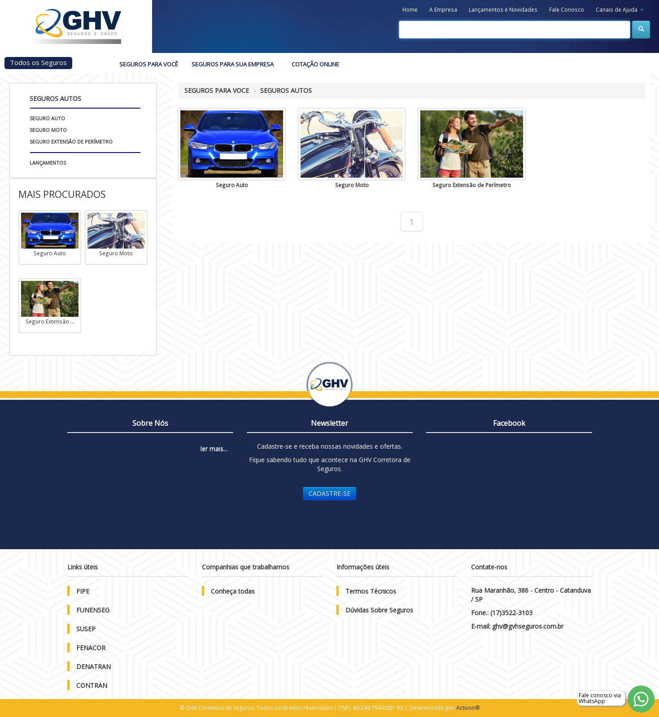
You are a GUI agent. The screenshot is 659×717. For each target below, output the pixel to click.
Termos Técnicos (370, 591)
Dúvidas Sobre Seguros (379, 610)
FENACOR (90, 647)
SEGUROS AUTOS (286, 90)
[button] (619, 10)
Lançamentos (48, 162)
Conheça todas (233, 591)
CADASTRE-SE (329, 493)
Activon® (468, 708)
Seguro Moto (48, 130)
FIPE (82, 591)
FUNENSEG (92, 610)
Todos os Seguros (38, 62)
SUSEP (86, 629)
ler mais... (214, 448)
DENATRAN (93, 666)
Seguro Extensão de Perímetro (71, 141)
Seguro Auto (47, 118)
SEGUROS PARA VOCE (216, 90)
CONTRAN (91, 685)
